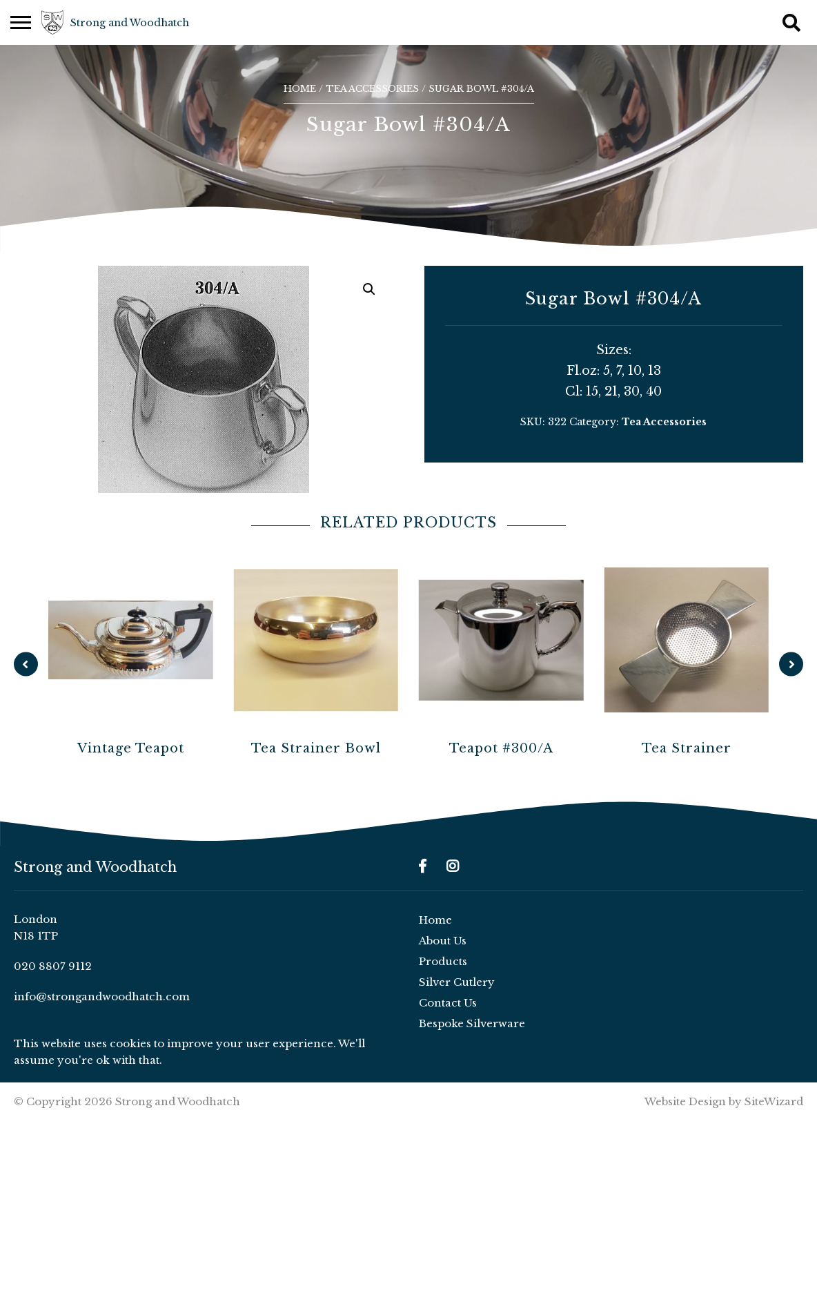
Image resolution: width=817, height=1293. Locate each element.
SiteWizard (774, 1101)
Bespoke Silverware (472, 1023)
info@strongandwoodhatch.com (102, 996)
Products (443, 961)
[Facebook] (422, 866)
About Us (442, 940)
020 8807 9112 (53, 966)
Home (300, 89)
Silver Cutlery (457, 982)
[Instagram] (452, 866)
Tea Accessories (372, 89)
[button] (369, 289)
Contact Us (448, 1003)
